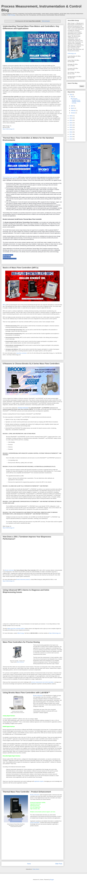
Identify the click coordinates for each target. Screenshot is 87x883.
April (72, 105)
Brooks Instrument (23, 407)
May (72, 96)
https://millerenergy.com (8, 129)
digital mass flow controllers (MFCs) (16, 628)
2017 (70, 134)
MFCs (4, 304)
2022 (70, 122)
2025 (70, 115)
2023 (70, 120)
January (73, 112)
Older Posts (58, 863)
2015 (70, 139)
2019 (70, 129)
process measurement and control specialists (42, 682)
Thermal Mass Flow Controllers (10, 177)
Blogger (52, 879)
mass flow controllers (21, 353)
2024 (70, 118)
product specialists (34, 822)
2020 (70, 127)
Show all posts (46, 21)
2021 (70, 125)
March (73, 108)
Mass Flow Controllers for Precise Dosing (21, 642)
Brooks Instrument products (23, 579)
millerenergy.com (72, 53)
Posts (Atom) (36, 869)
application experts (39, 781)
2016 (70, 136)
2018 (70, 132)
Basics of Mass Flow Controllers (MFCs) (20, 268)
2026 (70, 94)
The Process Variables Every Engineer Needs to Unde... (75, 101)
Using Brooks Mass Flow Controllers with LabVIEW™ (26, 693)
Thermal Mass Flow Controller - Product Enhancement (27, 792)
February (73, 110)
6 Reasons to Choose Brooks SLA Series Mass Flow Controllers (31, 364)
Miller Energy (11, 15)
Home (29, 863)
